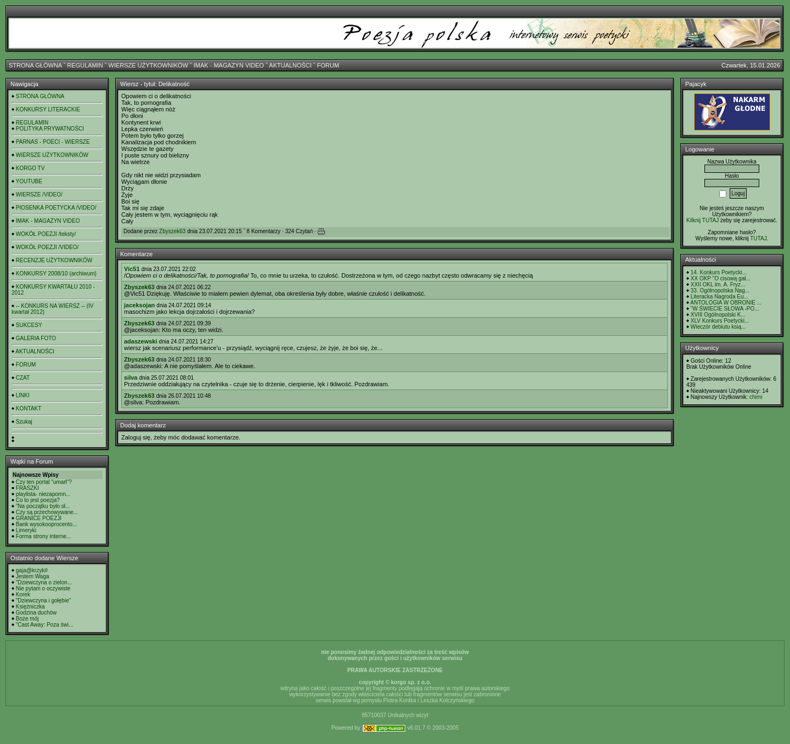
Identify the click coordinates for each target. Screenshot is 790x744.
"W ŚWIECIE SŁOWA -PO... (725, 309)
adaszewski (140, 341)
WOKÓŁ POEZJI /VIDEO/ (47, 247)
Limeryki (26, 530)
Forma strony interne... (43, 536)
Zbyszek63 (172, 231)
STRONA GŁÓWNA (35, 65)
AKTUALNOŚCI (290, 65)
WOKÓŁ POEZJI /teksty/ (46, 234)
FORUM (328, 65)
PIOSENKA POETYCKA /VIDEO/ (56, 208)
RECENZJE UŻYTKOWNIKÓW (54, 260)
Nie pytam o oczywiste (43, 588)
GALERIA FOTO (36, 338)
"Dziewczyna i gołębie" (43, 601)
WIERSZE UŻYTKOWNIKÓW (148, 65)
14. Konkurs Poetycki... (719, 272)
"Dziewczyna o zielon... (44, 582)
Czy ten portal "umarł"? (44, 482)
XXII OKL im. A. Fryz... (718, 284)
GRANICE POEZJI (38, 518)
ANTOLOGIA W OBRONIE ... (725, 303)
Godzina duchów (36, 613)
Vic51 (132, 269)
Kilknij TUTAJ (702, 220)
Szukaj (24, 422)
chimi (755, 397)
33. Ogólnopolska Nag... (720, 291)
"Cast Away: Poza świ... (45, 625)
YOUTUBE (29, 181)
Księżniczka (30, 607)
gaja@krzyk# (32, 570)
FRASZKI (27, 488)
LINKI (23, 395)
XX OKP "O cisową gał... (721, 278)
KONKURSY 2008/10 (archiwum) (56, 273)
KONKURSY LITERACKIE (48, 109)
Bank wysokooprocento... (46, 524)
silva (130, 377)
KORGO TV (30, 168)
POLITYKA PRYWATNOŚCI (50, 129)
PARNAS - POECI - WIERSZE (53, 142)
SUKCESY (29, 325)
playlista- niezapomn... (43, 494)
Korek (23, 594)
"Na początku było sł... (43, 506)
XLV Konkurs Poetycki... (720, 321)
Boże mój (27, 619)
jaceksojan (139, 305)
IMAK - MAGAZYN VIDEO (229, 65)
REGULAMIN (85, 65)
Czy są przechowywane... (47, 512)
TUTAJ (758, 238)
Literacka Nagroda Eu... (719, 297)
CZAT (23, 378)
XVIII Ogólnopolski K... (718, 315)
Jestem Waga (32, 576)
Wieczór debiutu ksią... (718, 327)
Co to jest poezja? (38, 500)
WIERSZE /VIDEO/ (39, 194)
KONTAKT (28, 408)
